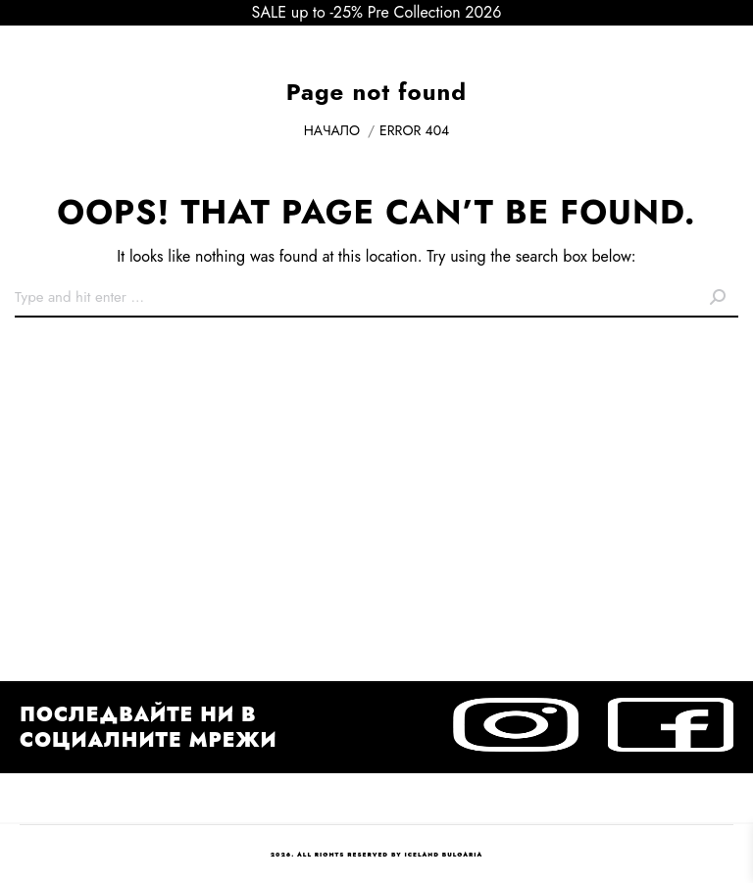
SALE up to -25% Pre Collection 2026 (377, 12)
